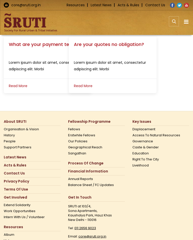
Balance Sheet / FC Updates (91, 185)
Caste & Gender (145, 147)
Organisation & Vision (21, 129)
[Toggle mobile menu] (186, 21)
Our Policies (77, 141)
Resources (76, 5)
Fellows (74, 129)
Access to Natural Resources (156, 135)
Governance (142, 141)
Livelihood (140, 165)
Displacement (143, 129)
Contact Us (155, 5)
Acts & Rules (128, 5)
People (10, 141)
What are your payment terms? (44, 44)
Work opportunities (19, 211)
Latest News (101, 5)
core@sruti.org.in (26, 5)
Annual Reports (80, 179)
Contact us (14, 173)
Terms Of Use (16, 189)
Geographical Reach (85, 147)
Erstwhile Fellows (81, 135)
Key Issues (141, 121)
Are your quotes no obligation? (109, 44)
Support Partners (17, 147)
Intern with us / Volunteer (24, 217)
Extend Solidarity (17, 205)
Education (140, 153)
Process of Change (86, 163)
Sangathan (77, 153)
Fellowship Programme (89, 121)
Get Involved (15, 197)
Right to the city (145, 159)
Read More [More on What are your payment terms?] (18, 85)
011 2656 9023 (85, 228)
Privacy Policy (16, 181)
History (9, 135)
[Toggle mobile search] (174, 24)
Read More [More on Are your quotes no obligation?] (83, 85)
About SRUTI (15, 121)
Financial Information (88, 171)
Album (9, 234)
